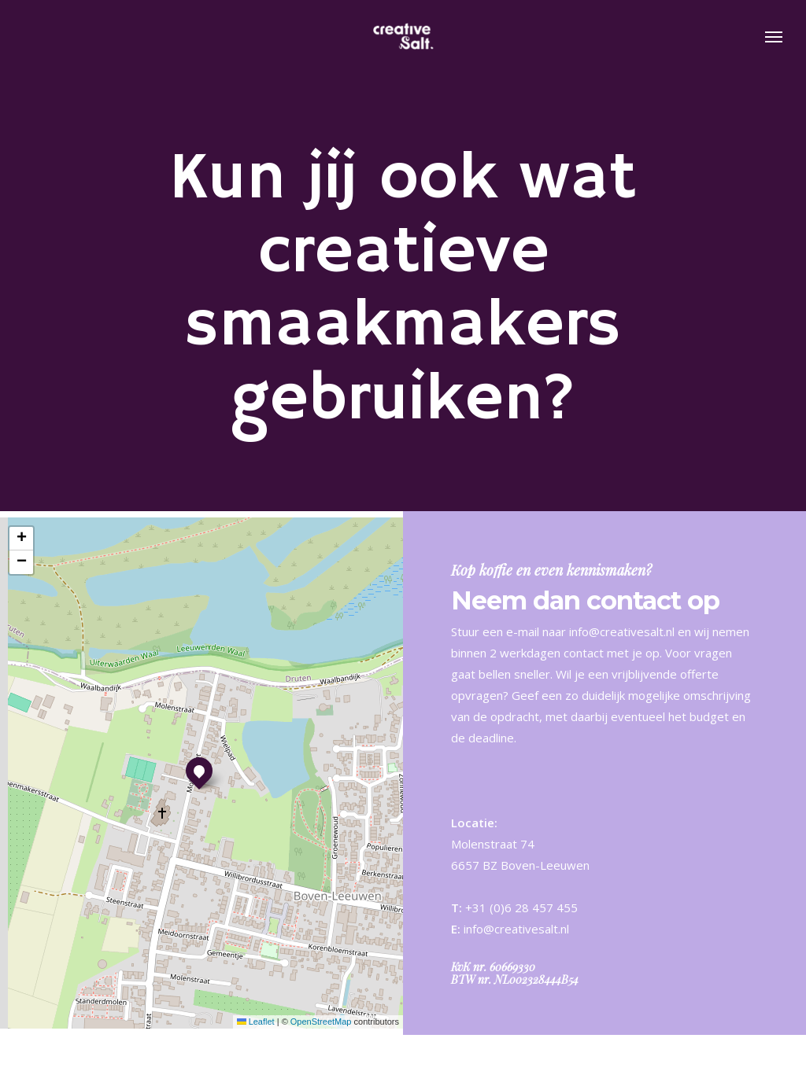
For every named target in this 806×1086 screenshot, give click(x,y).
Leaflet (256, 1021)
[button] (774, 37)
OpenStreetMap (321, 1021)
